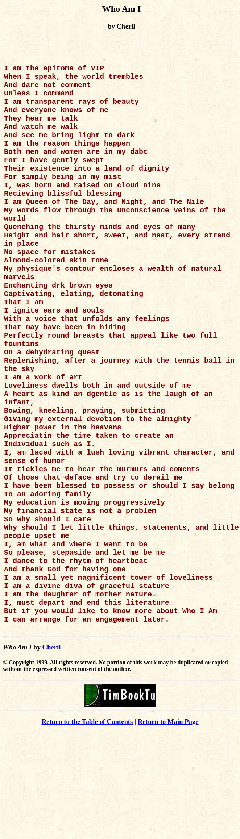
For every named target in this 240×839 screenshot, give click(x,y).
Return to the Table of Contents (87, 822)
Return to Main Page (168, 822)
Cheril (51, 747)
